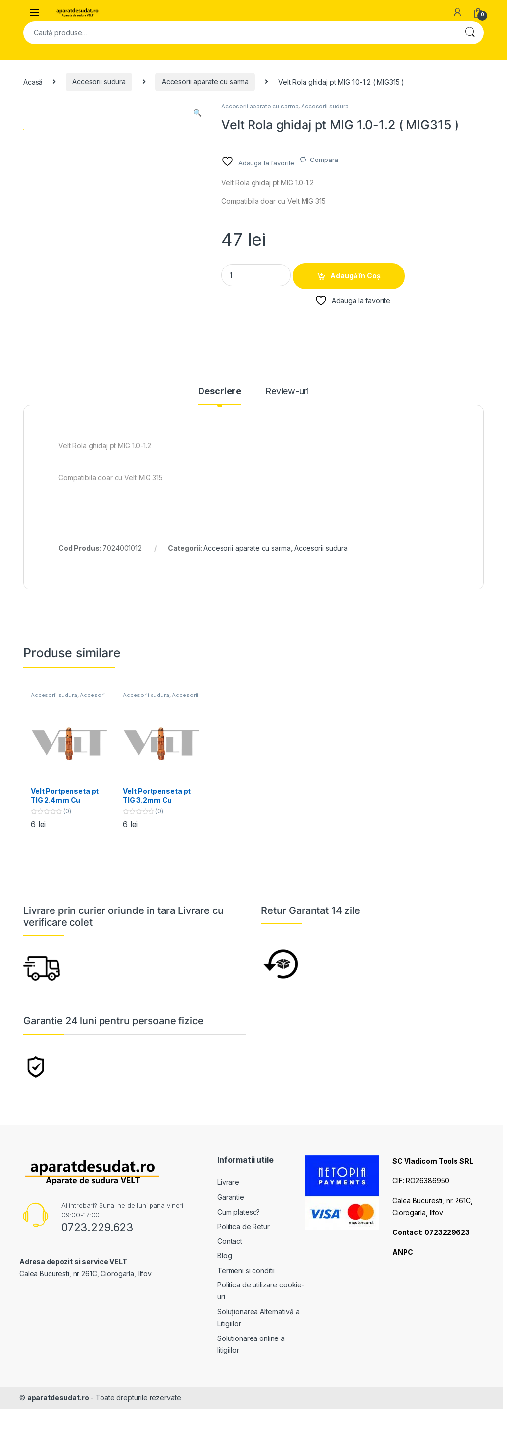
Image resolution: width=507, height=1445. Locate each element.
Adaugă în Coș (355, 275)
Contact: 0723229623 (430, 1273)
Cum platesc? (238, 1252)
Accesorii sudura (99, 81)
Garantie (230, 1238)
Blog (224, 1296)
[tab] (219, 436)
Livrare (228, 1223)
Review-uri (287, 432)
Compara (324, 159)
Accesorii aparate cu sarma (205, 81)
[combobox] (239, 32)
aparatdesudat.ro (58, 1439)
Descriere (219, 432)
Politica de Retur (243, 1267)
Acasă (33, 81)
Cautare (470, 32)
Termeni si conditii (246, 1311)
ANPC (402, 1292)
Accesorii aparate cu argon (68, 739)
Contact (229, 1282)
